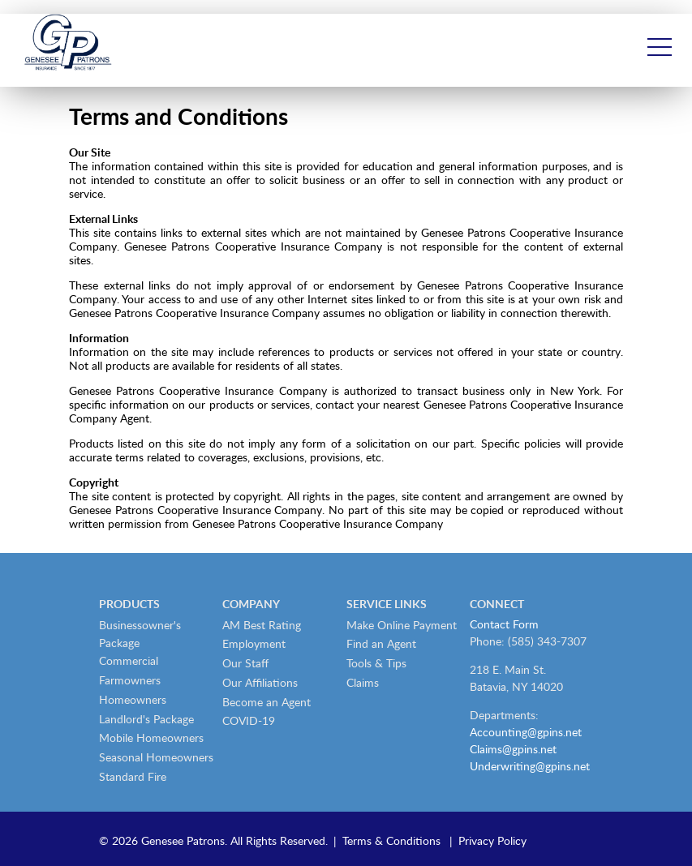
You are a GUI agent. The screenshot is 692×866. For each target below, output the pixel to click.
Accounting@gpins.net (526, 732)
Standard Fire (132, 776)
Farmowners (130, 680)
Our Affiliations (260, 682)
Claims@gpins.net (513, 749)
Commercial (128, 660)
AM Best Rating (261, 625)
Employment (254, 643)
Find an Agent (381, 643)
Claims (362, 682)
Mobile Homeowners (151, 737)
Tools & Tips (376, 663)
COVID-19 (248, 720)
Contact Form (504, 624)
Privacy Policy (492, 840)
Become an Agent (266, 702)
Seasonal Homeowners (156, 757)
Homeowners (132, 699)
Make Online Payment (401, 625)
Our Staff (245, 663)
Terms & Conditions (391, 840)
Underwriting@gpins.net (530, 766)
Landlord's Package (146, 719)
